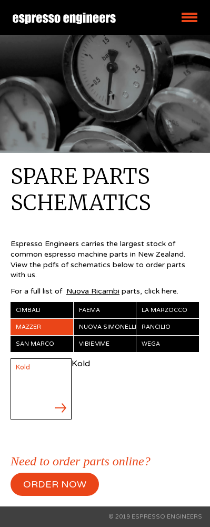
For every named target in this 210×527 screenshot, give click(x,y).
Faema (89, 310)
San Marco (35, 343)
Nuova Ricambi (92, 291)
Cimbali (28, 310)
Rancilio (156, 327)
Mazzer (28, 327)
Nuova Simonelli (107, 327)
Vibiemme (94, 343)
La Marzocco (164, 310)
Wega (151, 343)
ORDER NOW (54, 484)
